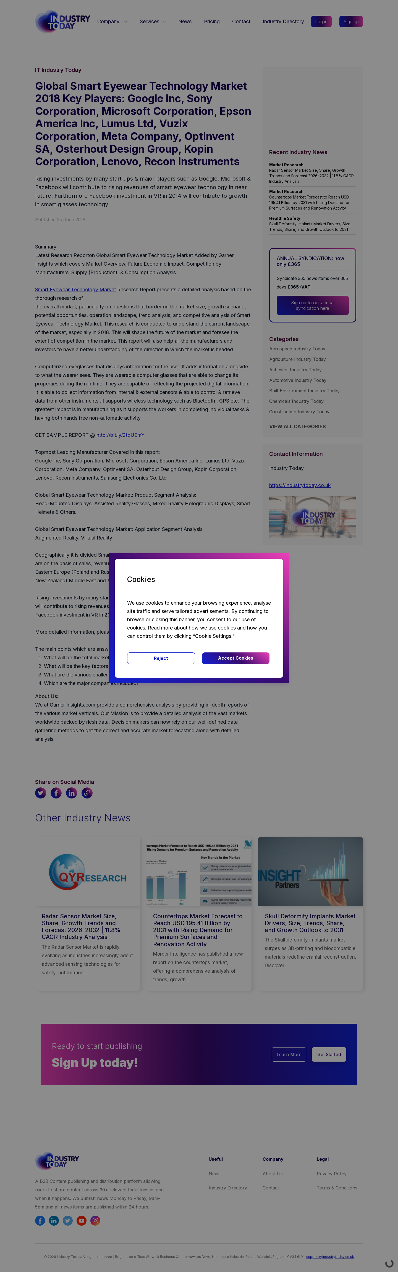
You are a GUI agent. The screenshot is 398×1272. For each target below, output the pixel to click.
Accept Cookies (235, 658)
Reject (161, 658)
